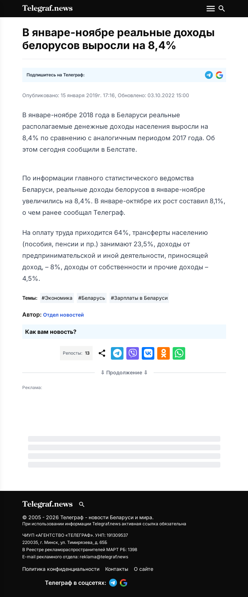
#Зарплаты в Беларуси (139, 298)
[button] (210, 75)
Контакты (116, 569)
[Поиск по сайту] (221, 8)
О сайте (143, 569)
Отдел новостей (63, 315)
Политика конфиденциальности (60, 569)
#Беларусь (91, 298)
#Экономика (57, 298)
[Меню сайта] (211, 8)
